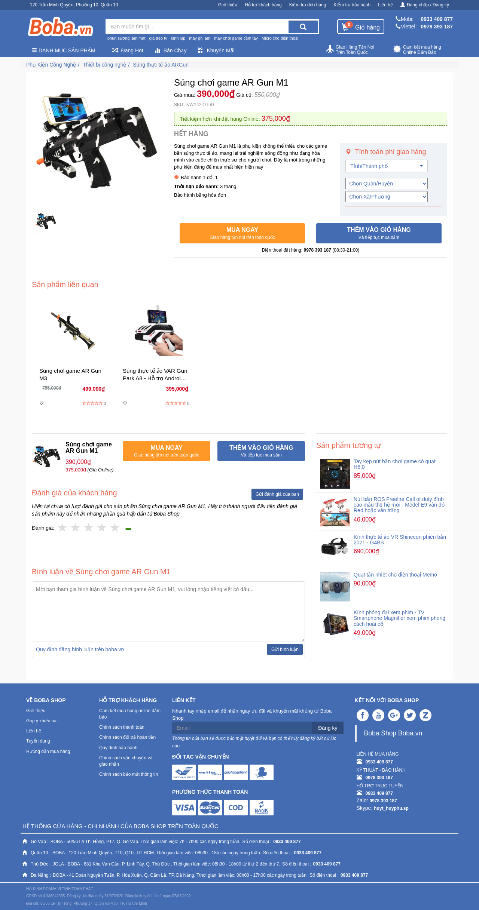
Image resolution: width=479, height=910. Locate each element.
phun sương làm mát (126, 38)
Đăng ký (327, 728)
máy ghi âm (199, 38)
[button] (242, 233)
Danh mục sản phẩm (63, 50)
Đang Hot (127, 50)
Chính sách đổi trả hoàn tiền (127, 737)
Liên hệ (385, 4)
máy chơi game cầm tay (236, 38)
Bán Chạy (171, 50)
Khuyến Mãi (216, 50)
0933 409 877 (437, 19)
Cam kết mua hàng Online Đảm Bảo (417, 49)
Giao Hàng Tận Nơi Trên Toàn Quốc (350, 49)
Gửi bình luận (285, 649)
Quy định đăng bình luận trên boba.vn (80, 649)
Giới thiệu (227, 4)
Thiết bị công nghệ (104, 65)
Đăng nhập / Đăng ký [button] (424, 4)
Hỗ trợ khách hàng (263, 4)
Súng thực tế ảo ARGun (161, 65)
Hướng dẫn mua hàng (48, 751)
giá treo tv (158, 38)
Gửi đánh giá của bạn (277, 494)
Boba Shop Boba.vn (393, 733)
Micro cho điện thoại (280, 38)
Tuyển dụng (38, 741)
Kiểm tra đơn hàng (307, 4)
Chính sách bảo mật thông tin (128, 774)
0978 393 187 (437, 27)
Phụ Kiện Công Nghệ (51, 65)
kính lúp (178, 38)
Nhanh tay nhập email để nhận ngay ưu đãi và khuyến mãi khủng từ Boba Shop (252, 714)
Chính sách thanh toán (121, 727)
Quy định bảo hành (118, 747)
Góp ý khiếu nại (42, 720)
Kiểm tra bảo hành (352, 4)
